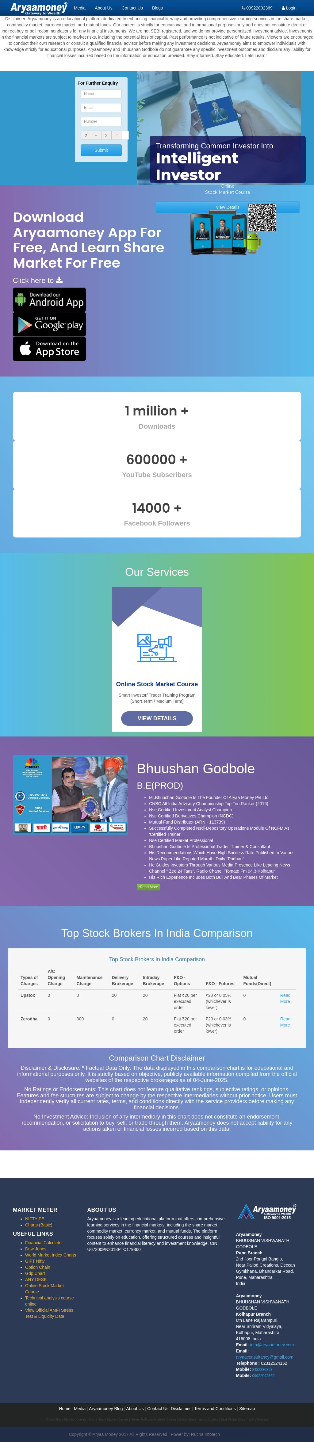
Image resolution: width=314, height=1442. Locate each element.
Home (64, 1408)
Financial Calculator (44, 1242)
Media (80, 8)
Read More (148, 887)
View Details (157, 718)
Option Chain (37, 1267)
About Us (104, 8)
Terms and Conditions (215, 1408)
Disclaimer (181, 1408)
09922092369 (257, 8)
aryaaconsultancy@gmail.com (264, 1357)
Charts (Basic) (38, 1224)
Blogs (157, 8)
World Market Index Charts (50, 1255)
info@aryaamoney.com (272, 1344)
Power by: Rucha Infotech (195, 1434)
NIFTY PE (34, 1218)
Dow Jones (35, 1248)
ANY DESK (36, 1279)
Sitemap (247, 1408)
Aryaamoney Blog (106, 1408)
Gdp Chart (35, 1273)
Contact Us (132, 8)
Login (289, 8)
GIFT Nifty (35, 1261)
